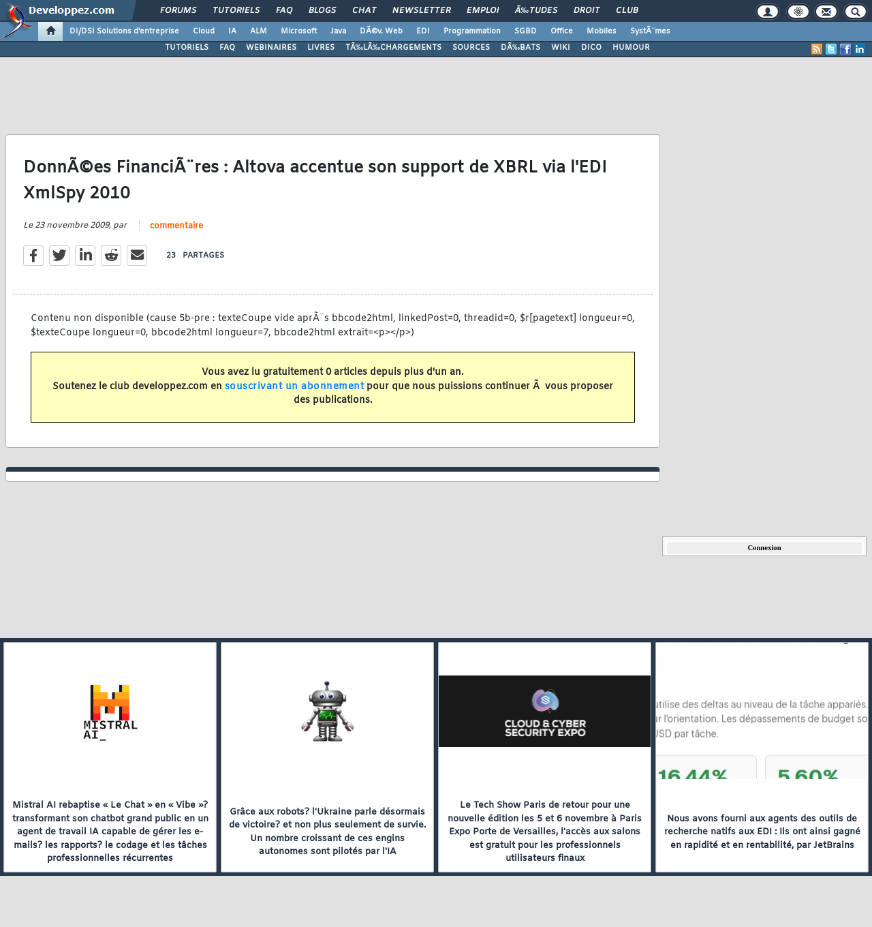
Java (338, 31)
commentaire (176, 226)
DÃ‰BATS (520, 47)
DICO (591, 47)
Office (561, 31)
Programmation (472, 31)
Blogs (322, 10)
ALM (258, 31)
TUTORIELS (186, 47)
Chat (364, 10)
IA (232, 31)
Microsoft (299, 31)
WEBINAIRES (271, 47)
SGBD (525, 31)
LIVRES (320, 47)
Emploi (482, 10)
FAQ (284, 10)
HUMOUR (631, 47)
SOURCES (471, 47)
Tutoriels (236, 10)
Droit (586, 10)
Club (626, 10)
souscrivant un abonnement (294, 386)
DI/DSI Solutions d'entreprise (124, 31)
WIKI (560, 47)
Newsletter (421, 10)
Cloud (204, 31)
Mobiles (602, 31)
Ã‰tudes (536, 10)
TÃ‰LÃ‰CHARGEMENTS (393, 47)
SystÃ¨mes (650, 31)
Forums (178, 10)
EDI (423, 31)
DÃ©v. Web (381, 31)
